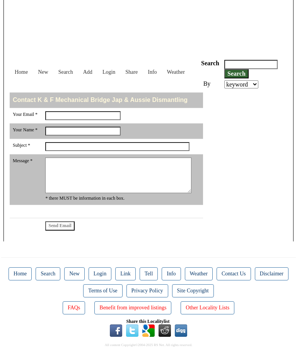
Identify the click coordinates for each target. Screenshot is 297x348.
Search (65, 72)
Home (21, 72)
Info (152, 72)
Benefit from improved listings (132, 308)
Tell (149, 274)
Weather (176, 72)
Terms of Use (102, 291)
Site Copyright (193, 291)
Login (108, 72)
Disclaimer (271, 274)
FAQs (74, 308)
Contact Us (234, 274)
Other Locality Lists (207, 308)
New (43, 72)
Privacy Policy (147, 291)
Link (125, 274)
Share (131, 72)
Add (87, 72)
